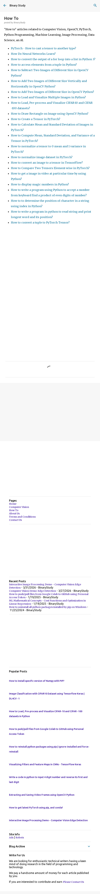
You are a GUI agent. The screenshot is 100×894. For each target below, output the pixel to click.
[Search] (95, 5)
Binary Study (17, 5)
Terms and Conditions (22, 516)
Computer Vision (19, 507)
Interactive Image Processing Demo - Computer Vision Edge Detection (48, 820)
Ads (11, 837)
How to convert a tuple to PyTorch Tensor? (40, 222)
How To (13, 510)
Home (12, 503)
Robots (20, 837)
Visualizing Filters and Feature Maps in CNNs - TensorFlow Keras (45, 764)
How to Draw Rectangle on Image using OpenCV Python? (49, 113)
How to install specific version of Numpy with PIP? (36, 681)
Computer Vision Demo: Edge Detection (32, 590)
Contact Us (15, 520)
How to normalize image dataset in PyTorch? (42, 157)
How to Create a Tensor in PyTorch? (35, 119)
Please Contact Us (73, 881)
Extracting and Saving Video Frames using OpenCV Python (41, 794)
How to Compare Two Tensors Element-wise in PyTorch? (50, 168)
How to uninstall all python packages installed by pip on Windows (47, 607)
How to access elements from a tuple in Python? (44, 64)
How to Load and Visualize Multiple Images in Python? (48, 97)
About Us (14, 513)
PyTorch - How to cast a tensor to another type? (43, 48)
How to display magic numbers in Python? (40, 184)
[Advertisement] (50, 412)
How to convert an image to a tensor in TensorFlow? (47, 162)
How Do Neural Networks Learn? (33, 53)
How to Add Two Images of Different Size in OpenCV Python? (52, 92)
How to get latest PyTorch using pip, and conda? (36, 807)
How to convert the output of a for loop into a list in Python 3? (53, 59)
